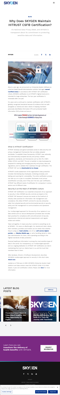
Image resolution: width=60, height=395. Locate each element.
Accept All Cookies (41, 391)
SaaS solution (23, 231)
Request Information (48, 348)
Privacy (30, 379)
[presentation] (5, 325)
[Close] (57, 387)
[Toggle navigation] (54, 3)
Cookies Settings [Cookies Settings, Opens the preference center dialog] (7, 391)
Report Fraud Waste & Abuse (30, 382)
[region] (30, 390)
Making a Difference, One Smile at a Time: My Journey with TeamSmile (43, 317)
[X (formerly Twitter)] (46, 55)
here (42, 267)
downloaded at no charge (30, 168)
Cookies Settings (30, 384)
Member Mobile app (22, 233)
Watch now (11, 259)
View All (50, 289)
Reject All (53, 391)
